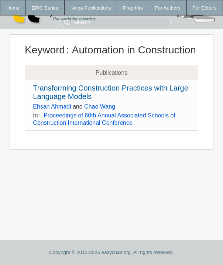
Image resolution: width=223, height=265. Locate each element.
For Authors (168, 8)
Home (13, 8)
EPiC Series (45, 8)
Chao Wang (99, 106)
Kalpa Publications (91, 8)
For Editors (205, 8)
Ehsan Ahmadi (52, 106)
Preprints (133, 8)
